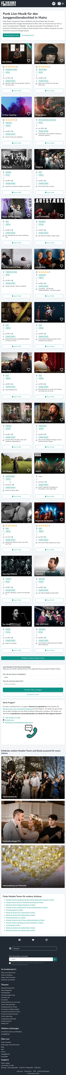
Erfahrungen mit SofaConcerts (10, 1045)
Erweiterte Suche (33, 694)
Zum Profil (17, 91)
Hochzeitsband (5, 993)
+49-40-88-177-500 (12, 718)
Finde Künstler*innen (11, 35)
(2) (10, 482)
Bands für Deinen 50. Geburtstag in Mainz (20, 912)
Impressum (20, 1071)
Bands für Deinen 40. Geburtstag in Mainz (20, 930)
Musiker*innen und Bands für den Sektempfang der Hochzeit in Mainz (30, 900)
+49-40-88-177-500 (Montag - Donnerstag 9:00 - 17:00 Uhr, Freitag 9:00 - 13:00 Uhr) (20, 1067)
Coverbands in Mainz (13, 925)
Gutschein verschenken (8, 980)
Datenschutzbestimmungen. (19, 964)
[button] (61, 3)
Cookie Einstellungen (43, 1071)
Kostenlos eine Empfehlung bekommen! (19, 722)
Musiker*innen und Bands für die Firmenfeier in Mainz (24, 923)
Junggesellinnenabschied (8, 1019)
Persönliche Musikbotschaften (10, 1009)
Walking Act (5, 1023)
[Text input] (31, 959)
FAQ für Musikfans (7, 975)
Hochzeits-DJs (5, 997)
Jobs (2, 1049)
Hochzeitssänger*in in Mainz (16, 918)
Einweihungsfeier (6, 1021)
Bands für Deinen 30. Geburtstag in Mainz (20, 928)
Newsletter (4, 1056)
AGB (34, 1071)
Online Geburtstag (6, 1016)
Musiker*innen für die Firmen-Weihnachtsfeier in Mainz (25, 920)
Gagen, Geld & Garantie (8, 977)
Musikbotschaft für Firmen (9, 1007)
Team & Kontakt (6, 1042)
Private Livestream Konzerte (9, 1014)
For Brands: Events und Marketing (11, 1032)
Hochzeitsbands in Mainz (14, 910)
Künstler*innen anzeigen (33, 690)
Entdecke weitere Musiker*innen (33, 658)
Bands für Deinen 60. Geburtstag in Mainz (20, 915)
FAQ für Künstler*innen (8, 973)
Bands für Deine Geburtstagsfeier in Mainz (20, 905)
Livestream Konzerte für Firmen (10, 1012)
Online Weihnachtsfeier (8, 1004)
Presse (3, 1052)
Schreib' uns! (9, 720)
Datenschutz (28, 1071)
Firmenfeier (4, 1000)
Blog (2, 1047)
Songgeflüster (5, 1034)
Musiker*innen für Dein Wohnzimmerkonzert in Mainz (24, 902)
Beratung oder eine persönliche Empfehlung (18, 709)
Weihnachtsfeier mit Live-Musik (10, 1002)
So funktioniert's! (28, 35)
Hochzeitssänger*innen (8, 995)
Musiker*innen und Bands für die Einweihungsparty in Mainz (27, 907)
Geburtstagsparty (6, 990)
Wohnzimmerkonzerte (7, 988)
